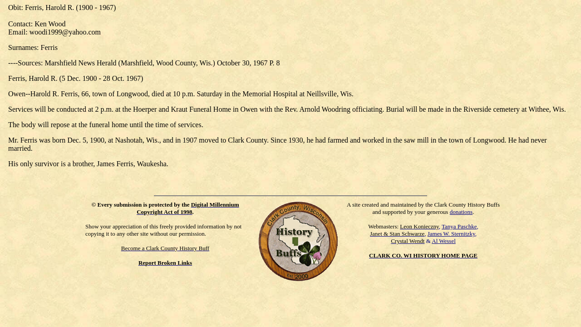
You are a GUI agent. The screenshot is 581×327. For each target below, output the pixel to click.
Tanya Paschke (459, 226)
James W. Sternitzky (451, 233)
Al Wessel (444, 241)
